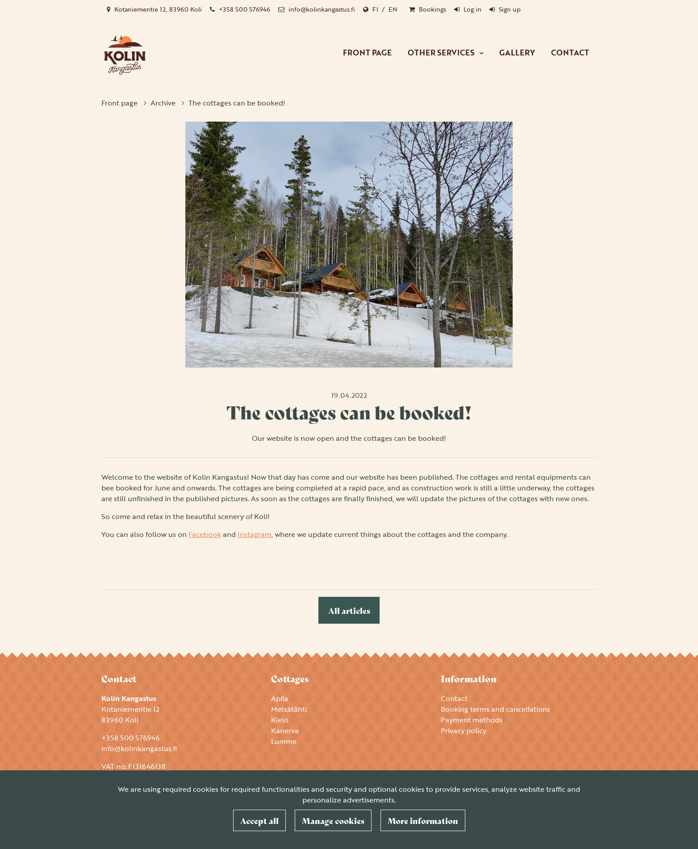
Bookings (432, 9)
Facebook (204, 534)
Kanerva (285, 730)
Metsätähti (289, 709)
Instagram (255, 534)
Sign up (510, 9)
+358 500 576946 (244, 9)
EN (393, 9)
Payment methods (471, 719)
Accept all (259, 820)
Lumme (284, 741)
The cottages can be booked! (236, 102)
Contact (570, 52)
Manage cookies (333, 820)
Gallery (517, 52)
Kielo (279, 719)
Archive (163, 102)
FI (375, 9)
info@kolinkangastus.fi (321, 9)
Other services (442, 52)
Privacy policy (463, 730)
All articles (349, 610)
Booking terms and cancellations (495, 709)
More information (423, 820)
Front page (367, 52)
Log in (472, 9)
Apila (279, 698)
